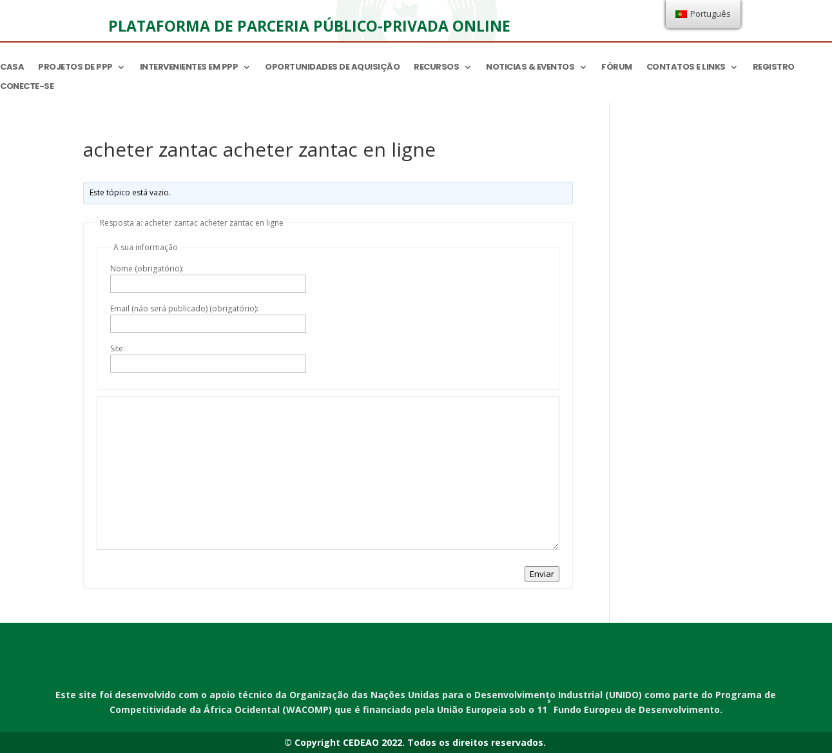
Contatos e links (686, 68)
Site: (117, 348)
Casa (12, 68)
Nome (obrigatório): (147, 268)
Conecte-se (26, 87)
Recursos (436, 68)
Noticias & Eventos (530, 68)
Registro (774, 68)
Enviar (542, 574)
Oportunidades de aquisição (332, 68)
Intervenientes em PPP (189, 68)
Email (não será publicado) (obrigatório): (184, 308)
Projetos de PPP (75, 68)
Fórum (616, 68)
